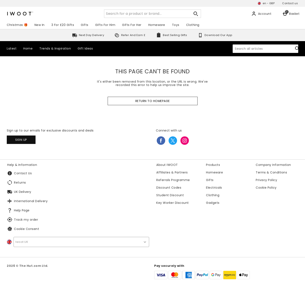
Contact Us (23, 173)
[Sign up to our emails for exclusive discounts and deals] (21, 140)
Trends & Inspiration (55, 48)
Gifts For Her (132, 25)
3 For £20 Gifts (62, 25)
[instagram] (185, 141)
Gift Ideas (85, 48)
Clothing (192, 25)
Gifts (84, 25)
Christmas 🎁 (17, 25)
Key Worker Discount (172, 203)
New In (39, 25)
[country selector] (81, 242)
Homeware (156, 25)
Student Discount (170, 195)
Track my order (26, 220)
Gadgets (213, 203)
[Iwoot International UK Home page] (44, 13)
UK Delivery (22, 192)
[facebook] (161, 141)
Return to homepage (152, 101)
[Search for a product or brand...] (143, 14)
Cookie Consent (26, 229)
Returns (20, 182)
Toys (175, 25)
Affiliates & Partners (172, 172)
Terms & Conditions (271, 172)
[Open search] (196, 14)
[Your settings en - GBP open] (266, 3)
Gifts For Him (105, 25)
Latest (11, 48)
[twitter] (173, 141)
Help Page (22, 210)
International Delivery (31, 201)
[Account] (261, 14)
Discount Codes (168, 187)
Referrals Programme (173, 180)
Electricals (214, 187)
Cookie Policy (266, 187)
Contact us (290, 3)
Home (28, 48)
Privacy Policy (266, 180)
